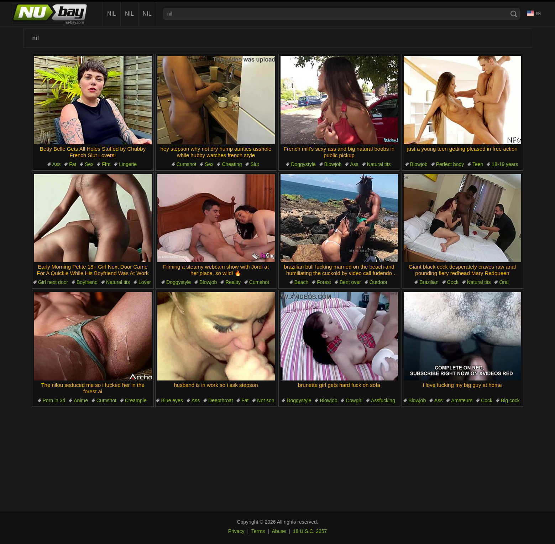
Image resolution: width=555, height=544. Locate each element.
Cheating (232, 164)
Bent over (350, 282)
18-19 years (505, 164)
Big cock (510, 400)
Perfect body (450, 164)
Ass (56, 164)
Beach (301, 282)
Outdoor (379, 282)
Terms (258, 531)
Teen (477, 164)
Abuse (279, 531)
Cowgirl (354, 400)
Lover (144, 282)
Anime (81, 400)
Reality (233, 282)
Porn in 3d (54, 400)
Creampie (136, 400)
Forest (324, 282)
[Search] (513, 14)
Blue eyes (172, 400)
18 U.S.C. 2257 (310, 531)
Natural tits (379, 164)
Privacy (236, 531)
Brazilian (429, 282)
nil (111, 14)
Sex (89, 164)
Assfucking (383, 400)
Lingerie (128, 164)
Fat (72, 164)
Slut (254, 164)
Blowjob (333, 164)
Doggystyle (303, 164)
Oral (503, 282)
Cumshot (187, 164)
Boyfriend (87, 282)
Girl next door (53, 282)
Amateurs (461, 400)
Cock (453, 282)
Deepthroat (220, 400)
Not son (265, 400)
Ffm (106, 164)
